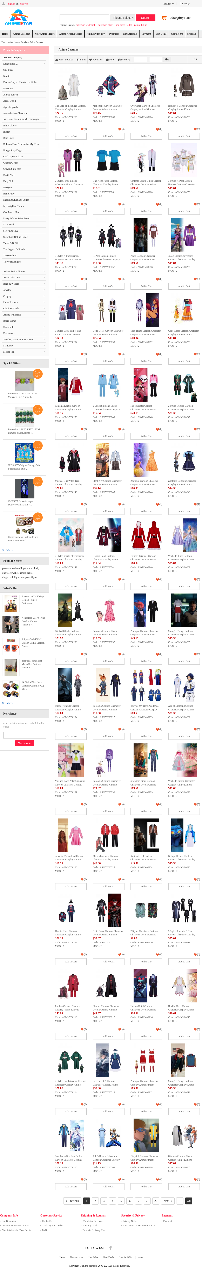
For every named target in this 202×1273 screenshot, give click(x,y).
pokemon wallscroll (85, 25)
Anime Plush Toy (96, 33)
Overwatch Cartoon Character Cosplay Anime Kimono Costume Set (145, 109)
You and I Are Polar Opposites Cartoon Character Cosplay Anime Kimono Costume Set (70, 785)
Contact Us (177, 33)
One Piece (8, 69)
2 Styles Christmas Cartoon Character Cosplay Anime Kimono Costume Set (144, 935)
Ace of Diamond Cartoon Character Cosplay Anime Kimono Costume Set (181, 709)
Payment (146, 33)
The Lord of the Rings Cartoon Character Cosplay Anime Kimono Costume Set (70, 109)
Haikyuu (7, 187)
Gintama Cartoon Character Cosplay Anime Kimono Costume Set (182, 1160)
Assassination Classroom (15, 113)
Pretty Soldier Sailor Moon (16, 218)
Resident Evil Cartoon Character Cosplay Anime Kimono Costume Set (143, 860)
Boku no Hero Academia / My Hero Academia (21, 145)
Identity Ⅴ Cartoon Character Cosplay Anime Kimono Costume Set (182, 109)
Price (124, 59)
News (140, 1257)
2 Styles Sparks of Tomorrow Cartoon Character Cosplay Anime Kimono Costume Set (69, 560)
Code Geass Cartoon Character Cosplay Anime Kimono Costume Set (108, 334)
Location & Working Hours (15, 1225)
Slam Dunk (8, 224)
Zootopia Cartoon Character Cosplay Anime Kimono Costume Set (144, 484)
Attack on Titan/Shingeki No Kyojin (21, 119)
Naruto (6, 76)
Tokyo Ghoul (9, 255)
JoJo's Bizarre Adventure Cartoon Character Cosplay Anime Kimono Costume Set (182, 259)
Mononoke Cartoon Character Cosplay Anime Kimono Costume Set (107, 109)
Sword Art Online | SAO (15, 237)
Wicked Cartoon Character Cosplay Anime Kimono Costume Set (181, 785)
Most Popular (64, 59)
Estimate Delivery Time (94, 1230)
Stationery (8, 345)
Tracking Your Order (52, 1225)
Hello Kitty (8, 193)
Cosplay (24, 42)
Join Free (23, 3)
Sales (81, 59)
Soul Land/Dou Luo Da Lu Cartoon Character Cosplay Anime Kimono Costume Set (69, 1160)
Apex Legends (10, 107)
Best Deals (161, 33)
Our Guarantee (9, 1221)
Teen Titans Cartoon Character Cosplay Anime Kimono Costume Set (145, 334)
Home (5, 33)
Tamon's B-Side (11, 243)
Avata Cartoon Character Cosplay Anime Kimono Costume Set (142, 259)
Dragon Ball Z (10, 63)
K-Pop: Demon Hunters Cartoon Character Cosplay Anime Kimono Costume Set (107, 259)
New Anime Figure (45, 33)
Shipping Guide (90, 1225)
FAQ (44, 1230)
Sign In (11, 3)
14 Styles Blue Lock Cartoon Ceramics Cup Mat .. (33, 686)
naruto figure (140, 25)
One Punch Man (11, 212)
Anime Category (21, 33)
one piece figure (29, 577)
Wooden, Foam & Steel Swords (18, 339)
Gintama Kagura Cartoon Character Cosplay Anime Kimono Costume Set (68, 409)
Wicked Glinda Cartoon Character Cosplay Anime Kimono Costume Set (181, 560)
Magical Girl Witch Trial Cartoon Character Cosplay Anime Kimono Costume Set (69, 484)
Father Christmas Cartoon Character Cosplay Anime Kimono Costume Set (143, 560)
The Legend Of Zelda (14, 249)
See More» (7, 550)
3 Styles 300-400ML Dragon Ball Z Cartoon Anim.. (33, 643)
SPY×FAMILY (10, 230)
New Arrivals (130, 33)
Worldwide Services (92, 1221)
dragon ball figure (11, 577)
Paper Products (10, 302)
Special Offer (125, 1257)
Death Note (9, 175)
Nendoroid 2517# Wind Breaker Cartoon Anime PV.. (33, 621)
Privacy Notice (130, 1221)
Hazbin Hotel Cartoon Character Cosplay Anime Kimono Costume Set (143, 409)
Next (168, 1200)
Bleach (6, 131)
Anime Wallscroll (12, 314)
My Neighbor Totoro (13, 206)
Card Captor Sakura (13, 156)
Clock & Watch (11, 308)
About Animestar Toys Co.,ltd (16, 1230)
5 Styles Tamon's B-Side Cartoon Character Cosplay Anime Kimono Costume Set (182, 935)
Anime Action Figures (70, 33)
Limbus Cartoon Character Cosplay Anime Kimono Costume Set (68, 1010)
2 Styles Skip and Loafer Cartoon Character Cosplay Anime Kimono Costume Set (107, 409)
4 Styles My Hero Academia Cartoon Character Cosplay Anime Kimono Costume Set (144, 709)
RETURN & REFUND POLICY (139, 1225)
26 (155, 1200)
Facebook (110, 1248)
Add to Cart (71, 136)
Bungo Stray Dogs (12, 150)
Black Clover (9, 125)
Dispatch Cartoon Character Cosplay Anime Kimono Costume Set (144, 1160)
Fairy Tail (8, 181)
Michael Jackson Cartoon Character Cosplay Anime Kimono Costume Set (105, 860)
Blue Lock (8, 138)
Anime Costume (36, 42)
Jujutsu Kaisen (10, 94)
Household (8, 327)
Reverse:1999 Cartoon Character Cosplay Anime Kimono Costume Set (105, 1085)
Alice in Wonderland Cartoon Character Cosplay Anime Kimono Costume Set (69, 860)
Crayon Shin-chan (12, 168)
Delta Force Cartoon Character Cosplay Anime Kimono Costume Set (108, 935)
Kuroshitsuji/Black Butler (16, 199)
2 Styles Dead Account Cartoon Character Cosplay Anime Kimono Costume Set (70, 1085)
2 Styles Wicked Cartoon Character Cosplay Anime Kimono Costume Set (181, 409)
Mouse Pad (8, 351)
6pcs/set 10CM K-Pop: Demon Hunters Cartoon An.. (33, 600)
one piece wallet (124, 25)
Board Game (9, 320)
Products (114, 33)
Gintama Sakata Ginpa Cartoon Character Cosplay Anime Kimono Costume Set (145, 184)
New (110, 59)
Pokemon (8, 88)
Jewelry (7, 290)
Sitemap (191, 33)
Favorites (95, 59)
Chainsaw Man (10, 162)
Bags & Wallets (11, 283)
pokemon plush (105, 25)
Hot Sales (93, 1257)
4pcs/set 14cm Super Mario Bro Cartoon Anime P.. (32, 664)
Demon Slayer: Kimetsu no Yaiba (19, 82)
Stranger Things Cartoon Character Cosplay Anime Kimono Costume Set (181, 635)
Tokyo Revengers (12, 261)
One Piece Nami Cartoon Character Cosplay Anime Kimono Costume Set (105, 184)
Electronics (8, 333)
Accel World (9, 100)
